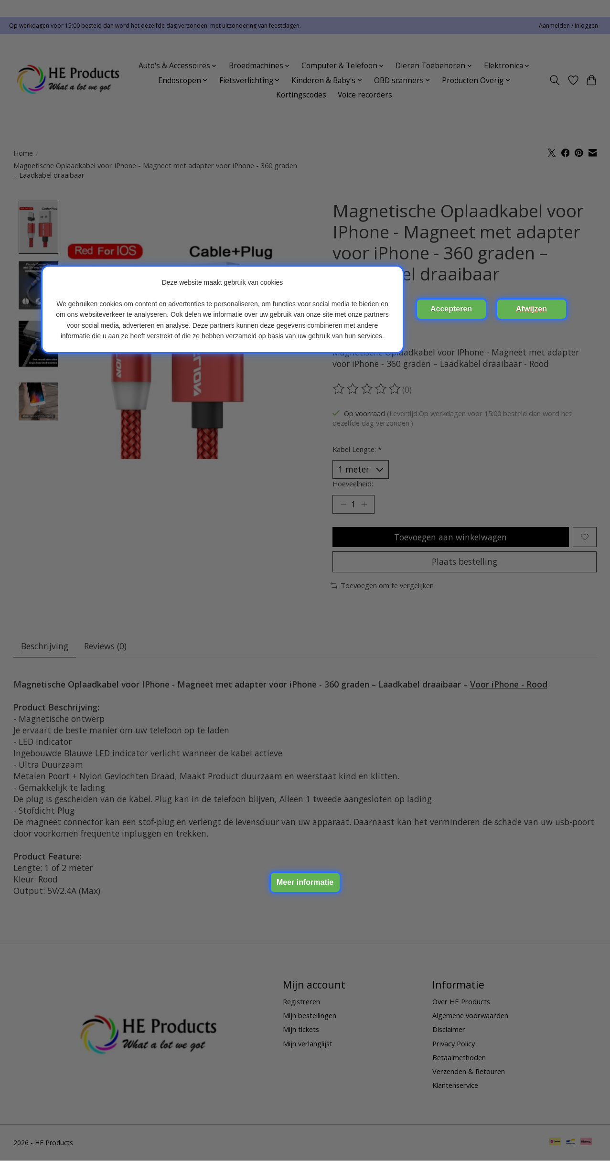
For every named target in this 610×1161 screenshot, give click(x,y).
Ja (451, 309)
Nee (531, 309)
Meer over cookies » (305, 882)
